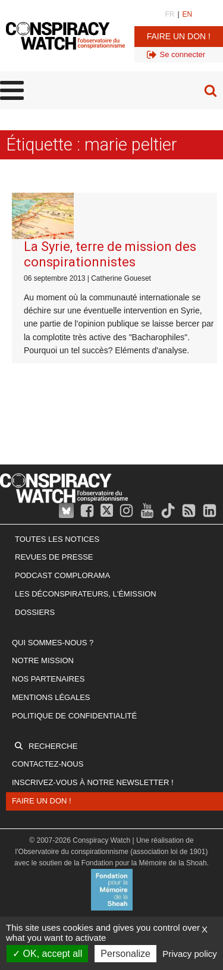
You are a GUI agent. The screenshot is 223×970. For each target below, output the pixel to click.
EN (188, 14)
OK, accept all (47, 954)
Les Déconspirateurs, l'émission (85, 593)
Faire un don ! (179, 36)
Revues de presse (54, 557)
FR (169, 14)
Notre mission (43, 660)
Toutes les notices (57, 539)
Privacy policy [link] (189, 954)
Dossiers (35, 612)
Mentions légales (51, 697)
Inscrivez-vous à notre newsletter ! (93, 782)
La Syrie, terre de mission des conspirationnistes (110, 254)
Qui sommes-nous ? (52, 642)
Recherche (53, 746)
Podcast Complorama (62, 575)
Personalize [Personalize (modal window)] (125, 954)
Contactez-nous (47, 763)
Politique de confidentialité (74, 715)
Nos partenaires (48, 678)
